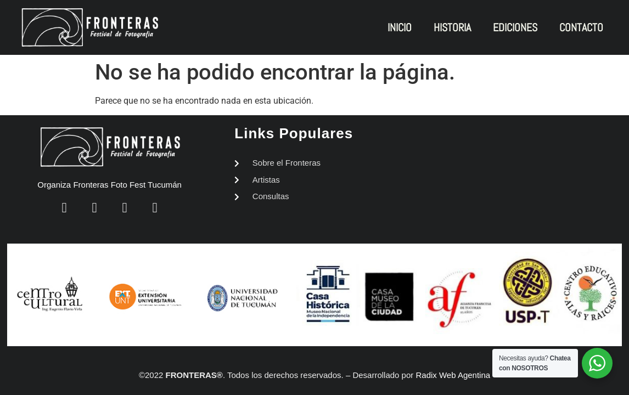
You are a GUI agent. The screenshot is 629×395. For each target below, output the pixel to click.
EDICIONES (515, 27)
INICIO (399, 27)
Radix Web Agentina (452, 375)
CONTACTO (581, 27)
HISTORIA (452, 27)
